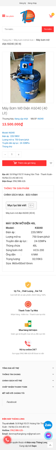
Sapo (34, 446)
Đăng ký (22, 3)
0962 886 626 (16, 430)
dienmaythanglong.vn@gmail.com (24, 434)
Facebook (12, 402)
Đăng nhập (32, 3)
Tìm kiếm (48, 29)
